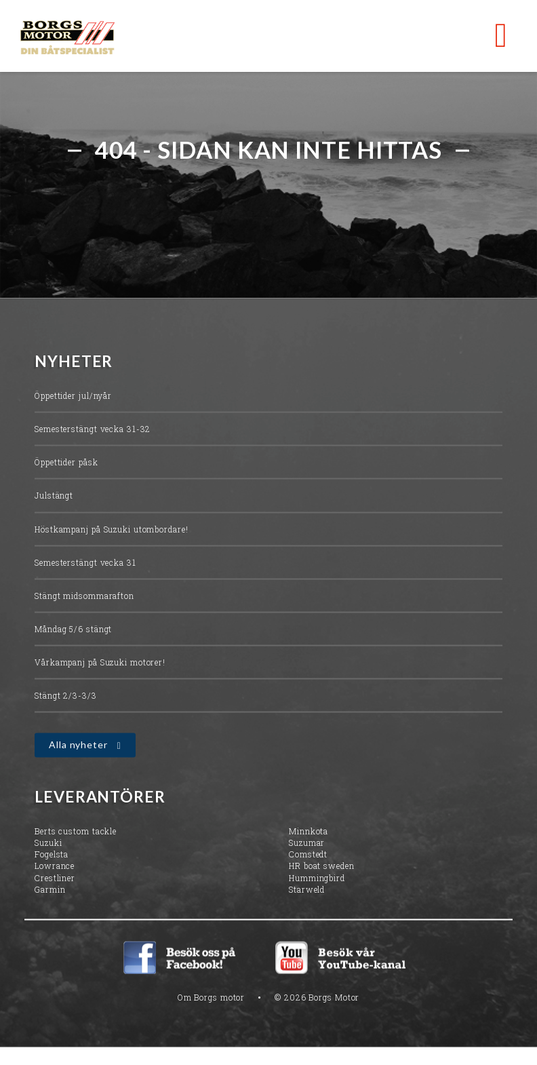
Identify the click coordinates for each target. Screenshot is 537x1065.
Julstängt (54, 496)
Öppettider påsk (66, 463)
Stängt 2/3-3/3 (66, 696)
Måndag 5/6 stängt (73, 629)
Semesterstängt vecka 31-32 (93, 430)
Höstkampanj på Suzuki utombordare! (111, 529)
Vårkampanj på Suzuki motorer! (100, 663)
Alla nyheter (78, 746)
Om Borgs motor (211, 997)
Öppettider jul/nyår (73, 396)
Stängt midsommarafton (84, 596)
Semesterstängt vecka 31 (85, 563)
